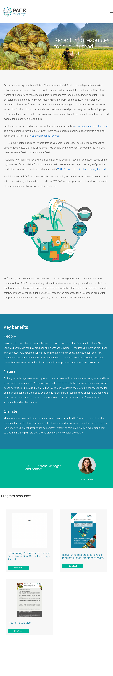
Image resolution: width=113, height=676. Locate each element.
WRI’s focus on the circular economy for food (81, 169)
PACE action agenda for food (44, 135)
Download (18, 568)
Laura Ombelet (87, 479)
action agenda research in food (91, 126)
